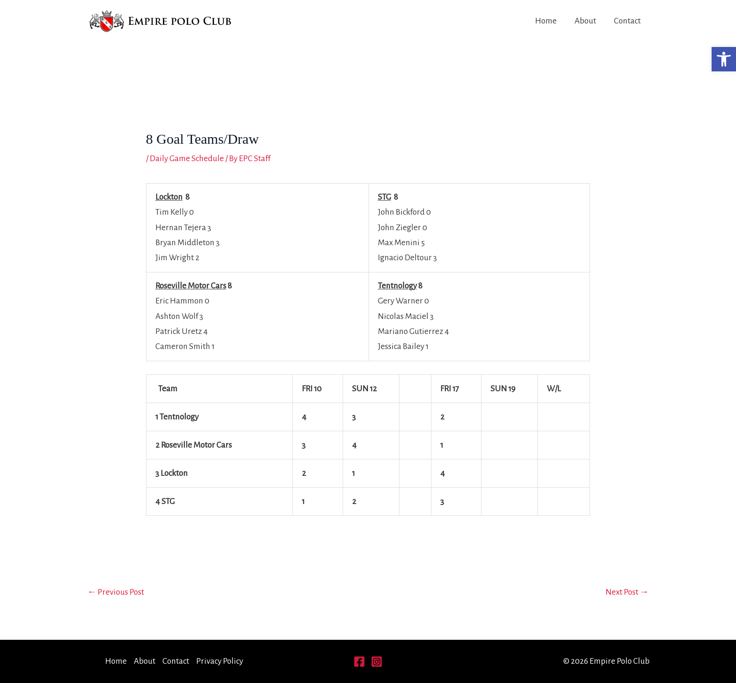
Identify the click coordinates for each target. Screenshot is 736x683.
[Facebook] (359, 661)
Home (546, 20)
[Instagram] (377, 661)
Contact (627, 20)
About (585, 20)
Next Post (627, 592)
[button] (724, 59)
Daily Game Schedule (187, 158)
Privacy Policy (219, 661)
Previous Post (115, 592)
